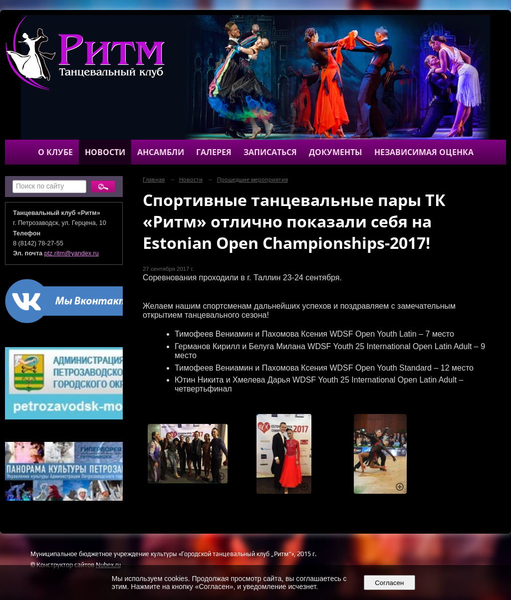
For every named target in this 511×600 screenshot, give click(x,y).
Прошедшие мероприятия (252, 179)
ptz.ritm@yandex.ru (71, 253)
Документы (335, 152)
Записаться (270, 152)
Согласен (389, 583)
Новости (105, 152)
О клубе (55, 152)
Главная (154, 179)
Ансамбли (160, 152)
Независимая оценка (424, 152)
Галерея (214, 152)
